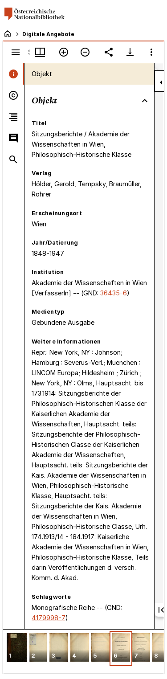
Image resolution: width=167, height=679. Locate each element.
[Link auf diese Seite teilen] (108, 52)
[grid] (83, 651)
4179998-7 (48, 618)
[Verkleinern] (85, 52)
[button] (17, 648)
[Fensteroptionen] (151, 52)
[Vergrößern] (63, 52)
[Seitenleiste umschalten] (15, 52)
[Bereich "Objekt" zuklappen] (144, 101)
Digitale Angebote (48, 34)
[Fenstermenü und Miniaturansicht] (40, 52)
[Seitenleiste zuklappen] (161, 82)
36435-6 (113, 293)
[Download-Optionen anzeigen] (130, 52)
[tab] (13, 74)
